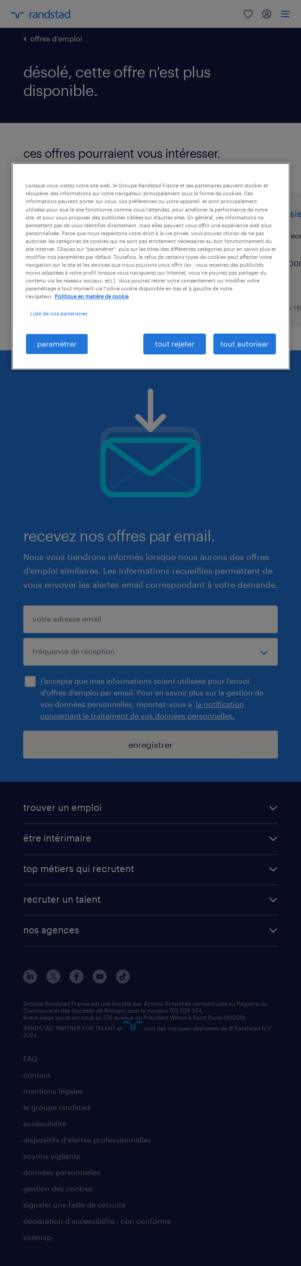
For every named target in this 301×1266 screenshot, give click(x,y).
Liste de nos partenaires (58, 313)
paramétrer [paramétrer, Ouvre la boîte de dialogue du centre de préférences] (57, 343)
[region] (151, 266)
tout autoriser (244, 343)
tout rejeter (174, 343)
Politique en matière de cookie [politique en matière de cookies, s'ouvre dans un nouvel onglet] (91, 296)
